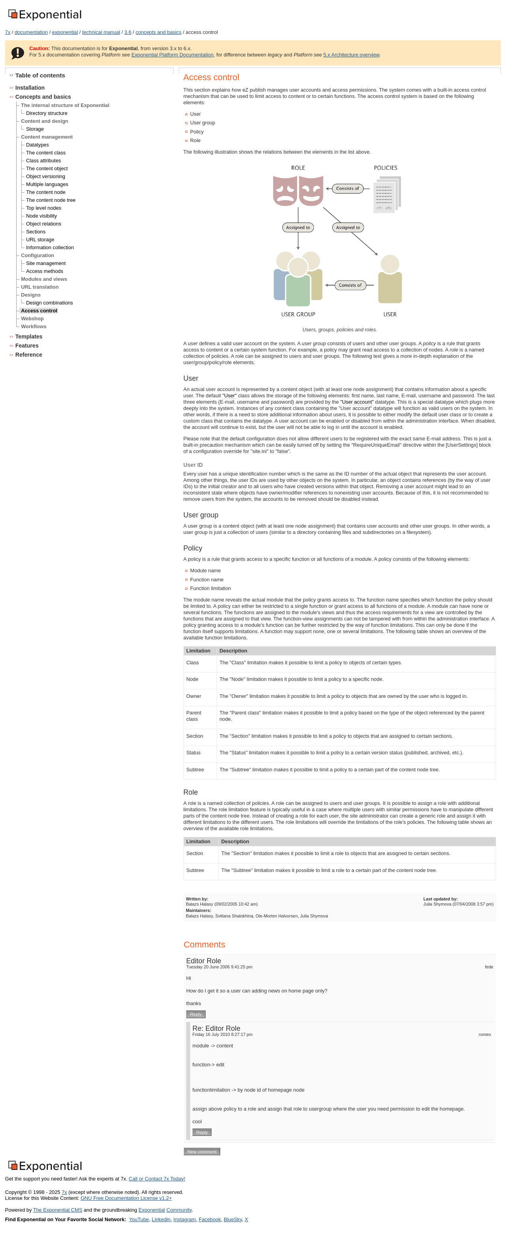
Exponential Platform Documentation (172, 55)
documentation (31, 32)
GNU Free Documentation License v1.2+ (126, 1198)
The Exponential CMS (57, 1210)
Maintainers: (198, 910)
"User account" (357, 402)
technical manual (101, 32)
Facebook (210, 1219)
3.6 (127, 32)
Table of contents (40, 75)
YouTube (139, 1219)
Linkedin (161, 1219)
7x (8, 32)
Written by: (197, 899)
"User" (230, 396)
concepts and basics (158, 32)
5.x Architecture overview (351, 55)
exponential (65, 32)
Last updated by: (440, 899)
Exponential (151, 1210)
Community (179, 1210)
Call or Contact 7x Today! (157, 1179)
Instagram (185, 1219)
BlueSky (233, 1219)
